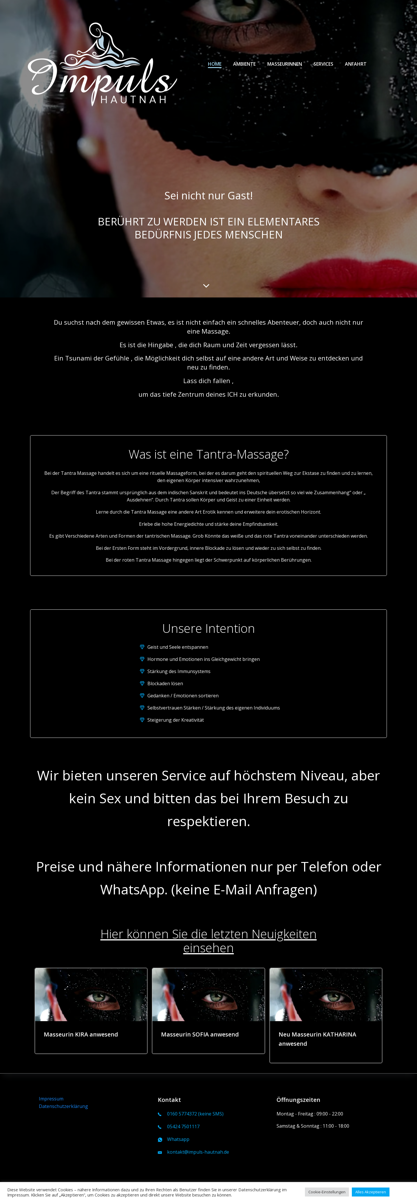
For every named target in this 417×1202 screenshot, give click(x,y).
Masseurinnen (284, 64)
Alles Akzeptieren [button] (370, 1191)
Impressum (51, 1099)
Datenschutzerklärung (63, 1106)
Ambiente (244, 64)
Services (323, 64)
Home (215, 64)
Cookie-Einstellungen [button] (326, 1191)
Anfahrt (356, 64)
